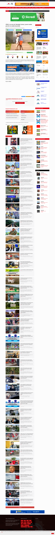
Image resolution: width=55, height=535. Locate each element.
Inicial (7, 7)
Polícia (10, 7)
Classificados (28, 523)
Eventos (29, 526)
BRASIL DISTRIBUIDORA (43, 96)
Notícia (25, 124)
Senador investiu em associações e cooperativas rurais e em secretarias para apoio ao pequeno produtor (26, 217)
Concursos (26, 7)
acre (23, 124)
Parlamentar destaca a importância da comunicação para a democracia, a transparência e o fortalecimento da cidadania (26, 250)
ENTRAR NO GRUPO (29, 52)
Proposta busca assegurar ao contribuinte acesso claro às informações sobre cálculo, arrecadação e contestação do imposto (26, 463)
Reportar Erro (33, 96)
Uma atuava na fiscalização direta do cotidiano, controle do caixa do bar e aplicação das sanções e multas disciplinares (26, 160)
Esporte (22, 346)
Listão (33, 7)
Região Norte (22, 174)
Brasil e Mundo (22, 297)
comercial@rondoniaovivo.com (39, 527)
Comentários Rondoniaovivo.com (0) (14, 98)
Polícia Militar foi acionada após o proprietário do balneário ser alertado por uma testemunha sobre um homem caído (26, 192)
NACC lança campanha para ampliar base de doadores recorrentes (44, 148)
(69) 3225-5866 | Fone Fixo (39, 521)
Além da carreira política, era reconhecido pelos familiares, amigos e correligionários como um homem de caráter (26, 487)
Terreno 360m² (38, 65)
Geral (30, 7)
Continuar (53, 533)
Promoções (36, 7)
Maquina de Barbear (45, 74)
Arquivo (40, 7)
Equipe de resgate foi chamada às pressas (25, 208)
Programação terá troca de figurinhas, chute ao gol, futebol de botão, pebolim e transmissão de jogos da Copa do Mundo (26, 430)
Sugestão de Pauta (23, 96)
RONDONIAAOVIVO (15, 124)
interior (12, 124)
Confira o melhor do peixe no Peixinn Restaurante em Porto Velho (44, 161)
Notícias (22, 520)
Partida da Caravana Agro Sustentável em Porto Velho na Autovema (44, 207)
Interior (16, 7)
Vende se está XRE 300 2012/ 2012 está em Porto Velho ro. (39, 48)
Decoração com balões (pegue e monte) (45, 57)
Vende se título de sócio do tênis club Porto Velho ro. (39, 57)
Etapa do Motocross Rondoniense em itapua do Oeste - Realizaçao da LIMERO (44, 174)
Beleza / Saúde (45, 73)
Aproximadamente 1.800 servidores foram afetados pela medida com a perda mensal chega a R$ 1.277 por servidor (26, 324)
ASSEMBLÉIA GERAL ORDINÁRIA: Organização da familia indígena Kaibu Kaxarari (44, 116)
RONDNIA (19, 124)
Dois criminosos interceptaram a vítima (24, 396)
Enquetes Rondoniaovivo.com (11, 108)
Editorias (43, 7)
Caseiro (44, 65)
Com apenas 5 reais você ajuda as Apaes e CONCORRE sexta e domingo (44, 143)
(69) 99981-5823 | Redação (39, 522)
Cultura (23, 7)
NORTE (22, 124)
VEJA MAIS (20, 507)
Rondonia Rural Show (23, 166)
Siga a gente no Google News (27, 30)
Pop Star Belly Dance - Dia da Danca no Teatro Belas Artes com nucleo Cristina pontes (44, 187)
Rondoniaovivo (9, 124)
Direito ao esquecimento (28, 96)
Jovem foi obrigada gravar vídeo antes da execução (26, 256)
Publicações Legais (23, 338)
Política (13, 7)
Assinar (13, 0)
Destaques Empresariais (24, 526)
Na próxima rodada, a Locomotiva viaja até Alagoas (26, 347)
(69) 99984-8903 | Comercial (39, 523)
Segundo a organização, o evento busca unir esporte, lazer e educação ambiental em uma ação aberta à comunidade (26, 373)
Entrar (10, 0)
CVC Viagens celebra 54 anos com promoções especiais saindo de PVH (44, 157)
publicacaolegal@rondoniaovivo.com (40, 528)
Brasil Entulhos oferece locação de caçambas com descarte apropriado (44, 166)
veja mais (47, 40)
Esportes (19, 7)
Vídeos (31, 526)
